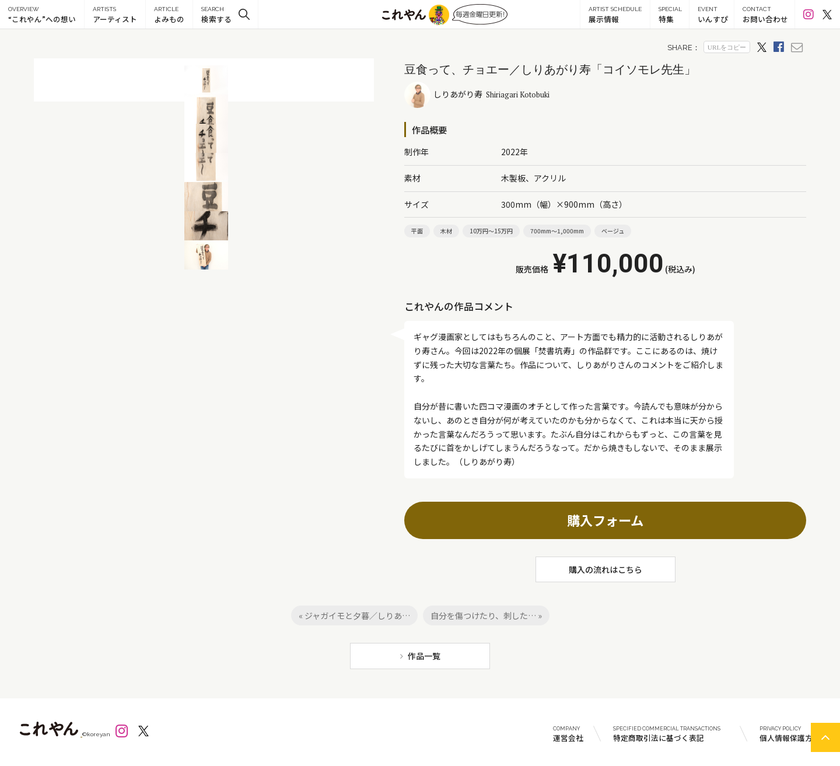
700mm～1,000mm (557, 230)
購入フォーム (605, 519)
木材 (446, 230)
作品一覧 (424, 656)
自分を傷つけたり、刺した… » (486, 615)
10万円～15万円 (491, 230)
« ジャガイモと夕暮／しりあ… (354, 615)
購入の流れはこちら (605, 569)
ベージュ (612, 230)
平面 (417, 230)
